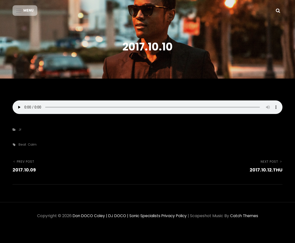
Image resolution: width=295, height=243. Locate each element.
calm (32, 148)
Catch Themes (246, 219)
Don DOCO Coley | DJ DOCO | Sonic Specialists (115, 219)
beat (22, 148)
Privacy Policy (175, 219)
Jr (20, 133)
